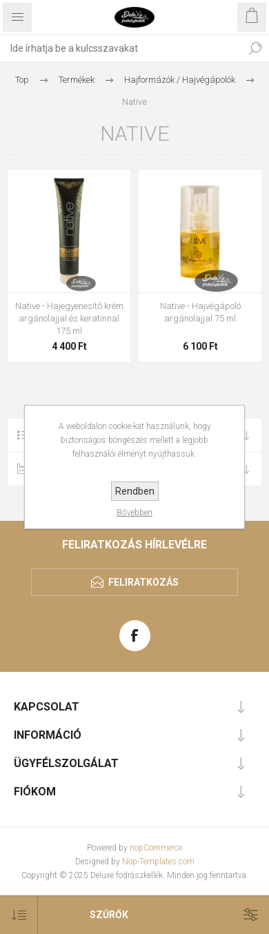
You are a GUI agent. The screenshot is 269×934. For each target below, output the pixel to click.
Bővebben (134, 512)
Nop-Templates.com (158, 861)
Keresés (255, 48)
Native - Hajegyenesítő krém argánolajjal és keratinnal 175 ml (69, 318)
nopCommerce (156, 848)
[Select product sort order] (19, 915)
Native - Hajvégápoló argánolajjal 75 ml (200, 312)
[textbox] (120, 48)
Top (22, 79)
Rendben (135, 491)
